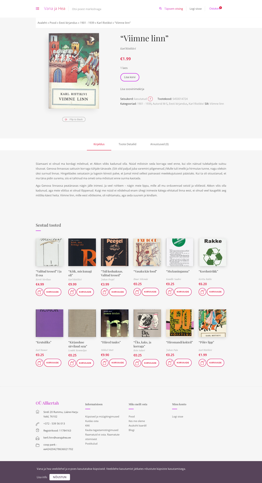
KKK (87, 425)
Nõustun (60, 477)
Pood (53, 23)
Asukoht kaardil (138, 425)
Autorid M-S (160, 104)
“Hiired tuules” (111, 342)
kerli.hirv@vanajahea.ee (57, 437)
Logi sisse (196, 9)
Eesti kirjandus (68, 23)
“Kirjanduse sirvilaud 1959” (77, 344)
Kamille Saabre (173, 279)
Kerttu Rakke (205, 279)
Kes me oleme (137, 421)
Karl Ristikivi (104, 23)
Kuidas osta (91, 421)
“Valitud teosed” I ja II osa (48, 273)
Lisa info (42, 477)
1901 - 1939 (87, 23)
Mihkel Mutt (107, 350)
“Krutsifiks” (43, 342)
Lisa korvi (130, 77)
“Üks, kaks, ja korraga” (142, 344)
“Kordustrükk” (208, 271)
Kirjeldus (99, 144)
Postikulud (91, 443)
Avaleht (42, 23)
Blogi (132, 430)
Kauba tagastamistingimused (101, 430)
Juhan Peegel (107, 279)
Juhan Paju (172, 350)
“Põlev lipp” (206, 342)
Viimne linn (217, 104)
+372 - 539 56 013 (54, 423)
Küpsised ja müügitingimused (102, 416)
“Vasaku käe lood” (145, 271)
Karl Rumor (41, 350)
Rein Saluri (139, 350)
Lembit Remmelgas (77, 350)
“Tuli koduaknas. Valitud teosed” (112, 273)
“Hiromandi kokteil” (179, 342)
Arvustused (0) (159, 144)
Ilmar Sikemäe (141, 279)
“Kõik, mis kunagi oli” (80, 273)
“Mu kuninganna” (178, 271)
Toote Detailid (127, 144)
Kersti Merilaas (43, 279)
